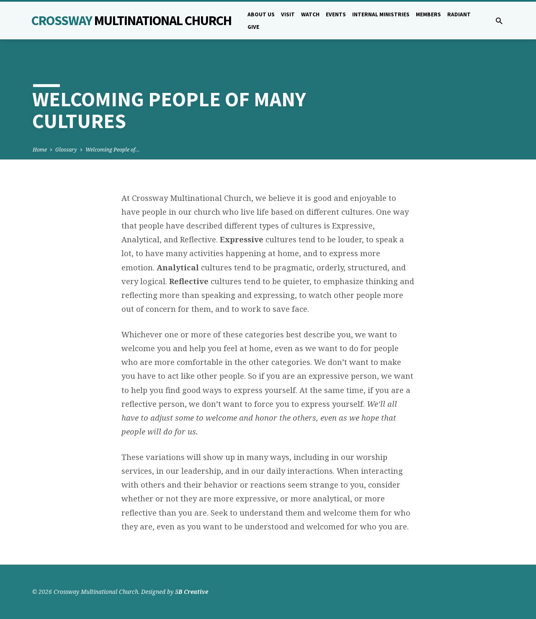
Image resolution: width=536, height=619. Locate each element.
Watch (310, 14)
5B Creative (191, 592)
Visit (288, 14)
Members (428, 14)
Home (40, 149)
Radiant (459, 14)
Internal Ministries (381, 14)
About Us (261, 14)
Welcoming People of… (112, 149)
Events (336, 14)
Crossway (131, 20)
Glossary (66, 149)
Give (253, 27)
